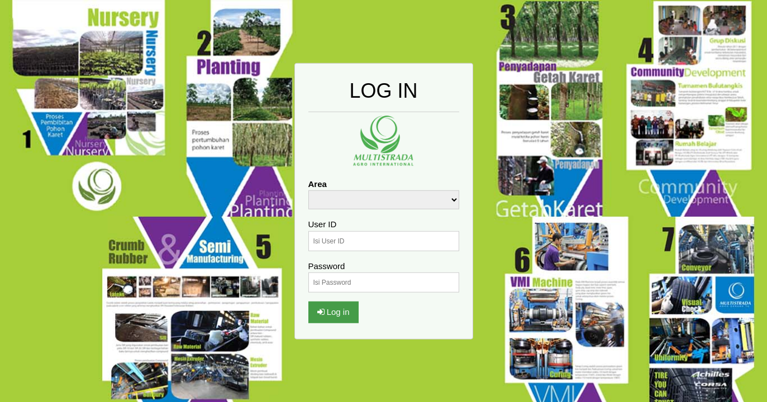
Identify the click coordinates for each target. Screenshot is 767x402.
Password (326, 265)
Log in (333, 312)
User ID (322, 224)
